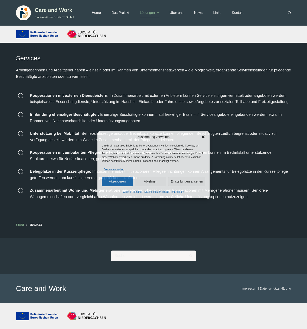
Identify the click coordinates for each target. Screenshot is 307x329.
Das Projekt (120, 12)
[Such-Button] (190, 256)
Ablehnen (150, 181)
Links (217, 12)
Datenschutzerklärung (156, 191)
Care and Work (53, 10)
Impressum (177, 191)
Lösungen (150, 12)
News (198, 12)
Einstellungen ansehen (187, 181)
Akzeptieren (117, 181)
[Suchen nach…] (148, 256)
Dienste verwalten (114, 169)
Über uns (176, 12)
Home (96, 12)
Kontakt (237, 12)
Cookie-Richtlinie (132, 191)
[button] (203, 137)
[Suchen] (289, 12)
